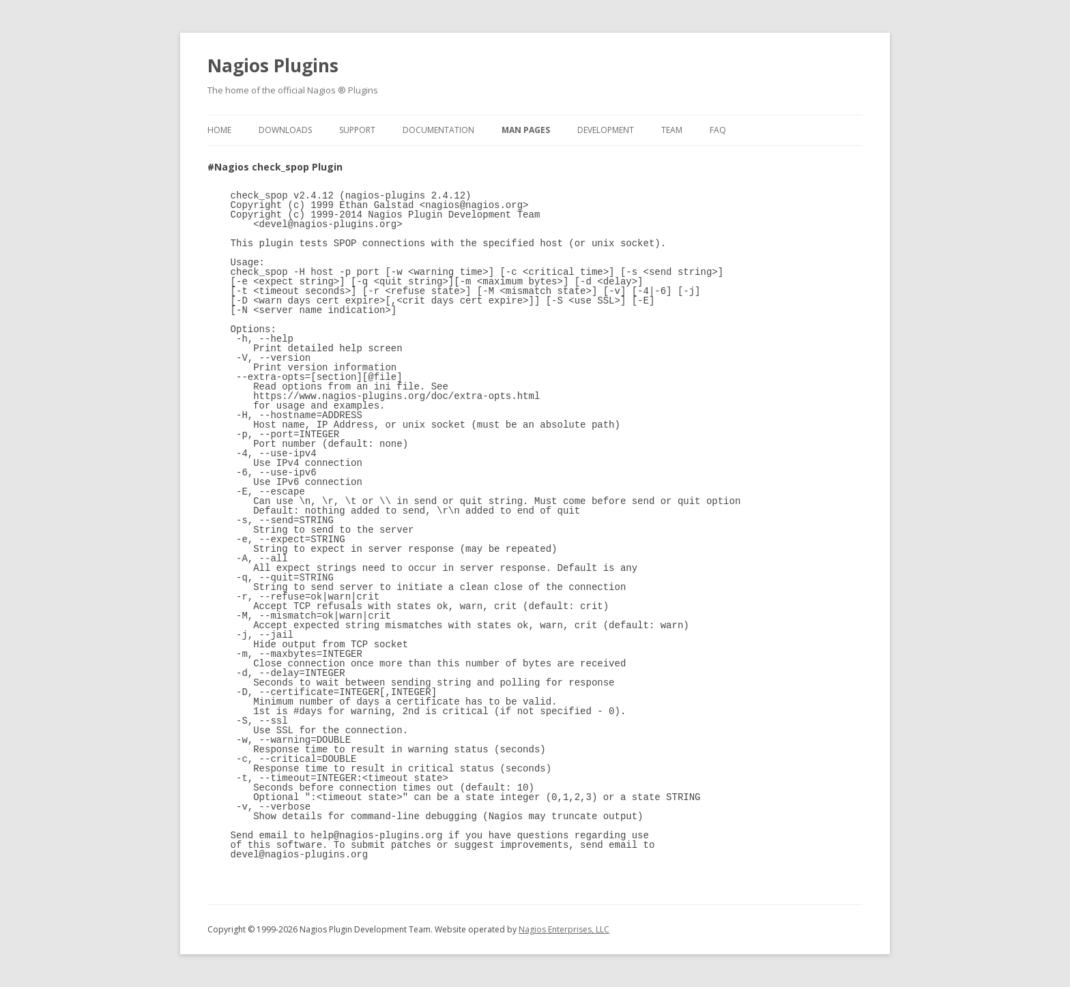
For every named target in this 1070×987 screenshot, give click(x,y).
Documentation (438, 130)
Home (219, 130)
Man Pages (526, 130)
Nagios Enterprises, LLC (564, 929)
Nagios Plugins (272, 65)
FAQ (718, 130)
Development (605, 130)
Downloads (285, 130)
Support (357, 130)
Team (671, 130)
